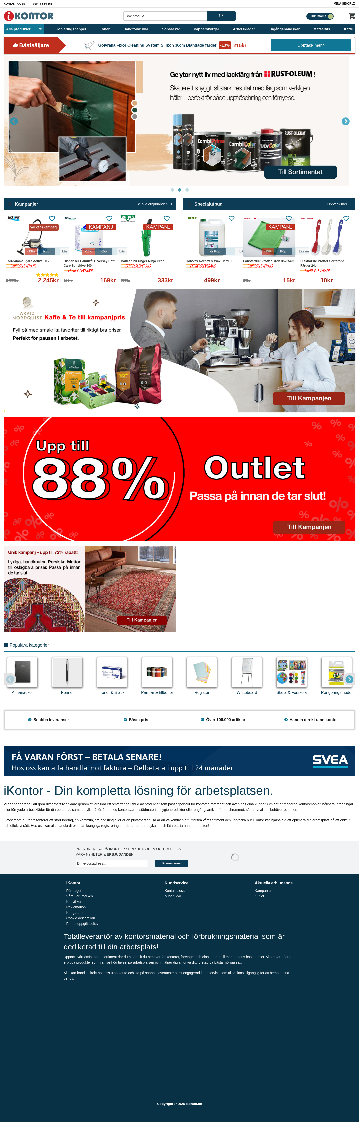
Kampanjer (263, 891)
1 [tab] (172, 190)
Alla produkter (24, 29)
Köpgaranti (74, 913)
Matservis (321, 29)
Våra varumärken (79, 896)
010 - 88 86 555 (42, 3)
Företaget (73, 891)
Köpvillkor (73, 902)
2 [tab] (179, 190)
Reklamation (76, 907)
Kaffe (348, 29)
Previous (13, 121)
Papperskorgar (206, 29)
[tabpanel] (179, 121)
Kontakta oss (14, 3)
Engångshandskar (284, 29)
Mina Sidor (344, 3)
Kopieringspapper (71, 29)
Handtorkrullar (135, 29)
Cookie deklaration (80, 918)
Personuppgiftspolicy (82, 924)
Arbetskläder (244, 29)
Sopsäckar (171, 29)
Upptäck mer (311, 45)
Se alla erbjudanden (154, 204)
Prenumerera (171, 863)
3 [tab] (186, 190)
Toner (105, 29)
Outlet (259, 896)
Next (345, 121)
